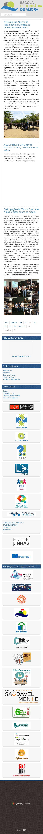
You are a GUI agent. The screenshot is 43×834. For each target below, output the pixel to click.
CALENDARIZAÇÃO (10, 525)
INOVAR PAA (7, 529)
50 (25, 323)
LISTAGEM (7, 527)
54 (10, 326)
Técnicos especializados (11, 396)
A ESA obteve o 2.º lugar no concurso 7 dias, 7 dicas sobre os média (21, 147)
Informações (7, 370)
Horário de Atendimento (11, 379)
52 (35, 323)
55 (15, 326)
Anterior (14, 323)
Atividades (6, 373)
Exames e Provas (9, 375)
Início (6, 323)
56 (20, 326)
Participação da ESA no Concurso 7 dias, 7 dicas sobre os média (21, 210)
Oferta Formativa (9, 377)
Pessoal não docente (10, 398)
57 (24, 326)
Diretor (5, 391)
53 (5, 326)
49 (21, 323)
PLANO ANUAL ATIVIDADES (13, 523)
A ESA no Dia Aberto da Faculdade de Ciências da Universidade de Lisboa (17, 24)
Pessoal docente (9, 393)
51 (30, 323)
